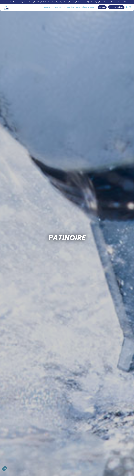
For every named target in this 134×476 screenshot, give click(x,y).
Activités (70, 7)
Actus (78, 7)
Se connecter (115, 2)
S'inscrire (127, 2)
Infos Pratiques (88, 7)
